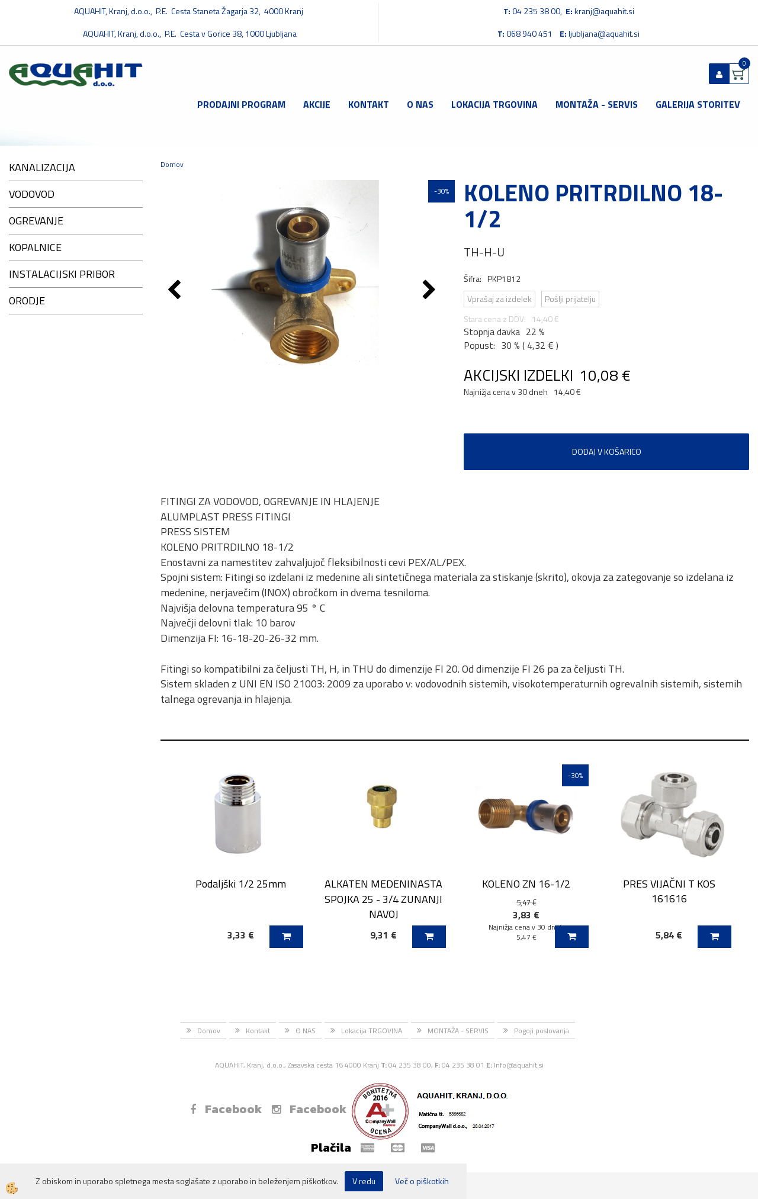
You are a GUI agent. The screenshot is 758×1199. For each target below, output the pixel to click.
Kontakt (368, 104)
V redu (363, 1181)
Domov (172, 164)
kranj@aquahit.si (604, 11)
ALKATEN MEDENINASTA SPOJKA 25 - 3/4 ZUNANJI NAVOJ (383, 899)
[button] (431, 290)
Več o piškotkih (422, 1181)
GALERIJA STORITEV (698, 104)
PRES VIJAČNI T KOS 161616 (669, 891)
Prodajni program (241, 104)
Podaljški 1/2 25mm (240, 884)
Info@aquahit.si (519, 1065)
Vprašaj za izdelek (499, 298)
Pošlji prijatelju (570, 298)
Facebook (226, 1109)
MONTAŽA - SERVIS (596, 104)
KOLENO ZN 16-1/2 (526, 884)
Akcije (316, 104)
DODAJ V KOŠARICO (606, 451)
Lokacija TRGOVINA (494, 104)
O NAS (420, 104)
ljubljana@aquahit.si (604, 33)
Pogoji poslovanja (541, 1030)
